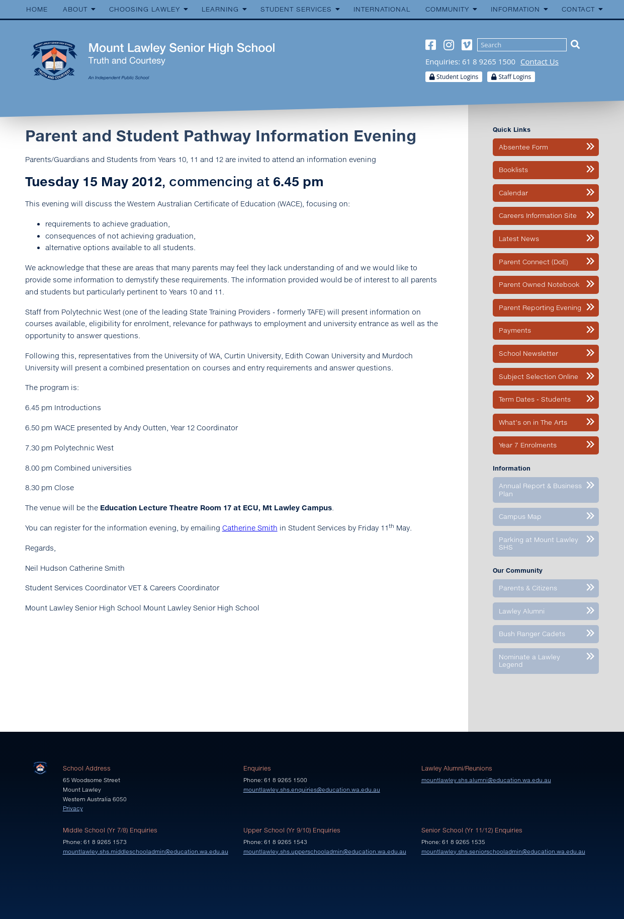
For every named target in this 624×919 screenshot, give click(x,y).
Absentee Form (523, 147)
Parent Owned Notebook (539, 284)
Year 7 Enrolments (528, 445)
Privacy (73, 808)
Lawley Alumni (522, 611)
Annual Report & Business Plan (540, 490)
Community (447, 9)
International (381, 9)
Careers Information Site (538, 215)
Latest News (519, 239)
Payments (515, 330)
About (75, 9)
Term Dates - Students (535, 399)
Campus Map (520, 516)
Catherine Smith (250, 527)
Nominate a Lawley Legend (529, 661)
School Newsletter (528, 353)
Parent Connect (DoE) (533, 262)
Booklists (513, 170)
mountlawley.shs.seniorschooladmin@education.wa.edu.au (503, 851)
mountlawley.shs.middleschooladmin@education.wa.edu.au (145, 851)
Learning (220, 9)
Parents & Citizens (528, 588)
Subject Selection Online (538, 376)
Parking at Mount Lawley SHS (538, 543)
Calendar (513, 193)
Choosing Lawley (144, 9)
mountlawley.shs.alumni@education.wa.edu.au (486, 780)
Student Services (296, 9)
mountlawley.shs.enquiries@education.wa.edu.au (311, 789)
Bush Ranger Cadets (532, 634)
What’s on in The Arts (533, 422)
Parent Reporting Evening (540, 307)
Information (515, 9)
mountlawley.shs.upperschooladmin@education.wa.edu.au (324, 851)
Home (37, 9)
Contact (578, 9)
